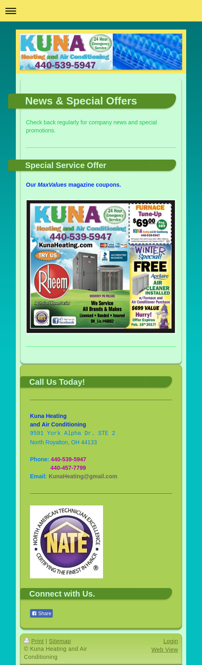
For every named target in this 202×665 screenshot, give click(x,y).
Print (34, 641)
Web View (164, 649)
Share (41, 613)
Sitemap (60, 641)
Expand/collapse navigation (101, 10)
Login (170, 641)
